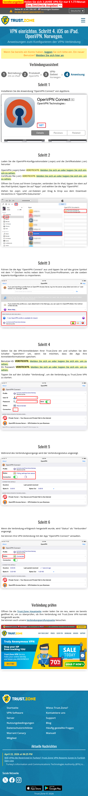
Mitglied (11, 738)
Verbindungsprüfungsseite (41, 620)
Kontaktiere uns (55, 712)
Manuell (51, 733)
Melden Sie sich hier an (50, 55)
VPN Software (15, 712)
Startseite (12, 707)
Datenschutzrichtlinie (20, 728)
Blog (48, 723)
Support (51, 718)
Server (10, 718)
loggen (48, 52)
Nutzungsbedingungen (20, 723)
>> (44, 5)
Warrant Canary (16, 733)
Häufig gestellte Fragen (60, 728)
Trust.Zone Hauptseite (29, 611)
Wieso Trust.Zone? (57, 707)
